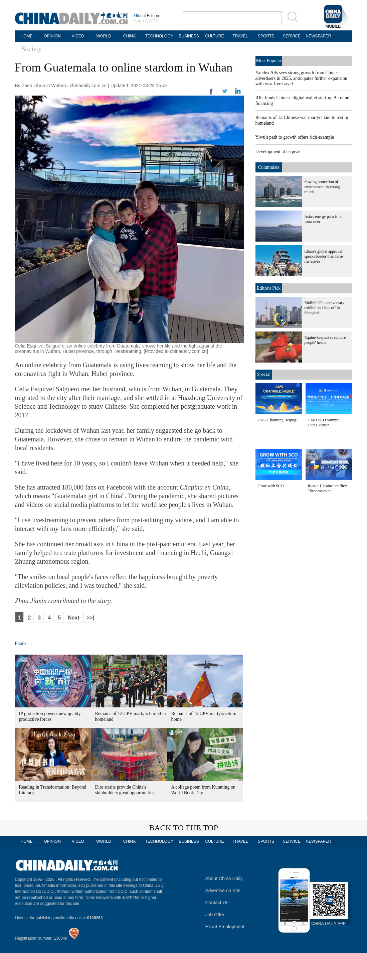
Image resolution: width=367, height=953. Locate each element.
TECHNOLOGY (159, 36)
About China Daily (224, 878)
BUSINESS (189, 36)
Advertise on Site (223, 890)
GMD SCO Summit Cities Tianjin (324, 422)
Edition (146, 15)
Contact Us (216, 902)
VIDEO (78, 36)
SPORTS (266, 36)
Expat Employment (225, 926)
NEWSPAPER (317, 36)
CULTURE (214, 36)
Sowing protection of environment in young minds (322, 186)
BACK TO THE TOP (183, 827)
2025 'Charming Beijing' (277, 420)
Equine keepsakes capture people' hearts (325, 340)
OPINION (52, 36)
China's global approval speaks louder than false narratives (324, 256)
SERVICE (291, 36)
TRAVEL (240, 36)
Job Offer (214, 914)
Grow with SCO (271, 486)
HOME (27, 36)
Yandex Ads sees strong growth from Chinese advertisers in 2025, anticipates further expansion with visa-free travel (301, 78)
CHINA (129, 36)
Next (73, 618)
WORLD (103, 36)
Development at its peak (278, 151)
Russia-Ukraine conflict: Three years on (327, 488)
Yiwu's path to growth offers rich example (294, 137)
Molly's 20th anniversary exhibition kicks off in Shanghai (324, 307)
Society (32, 48)
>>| (90, 618)
